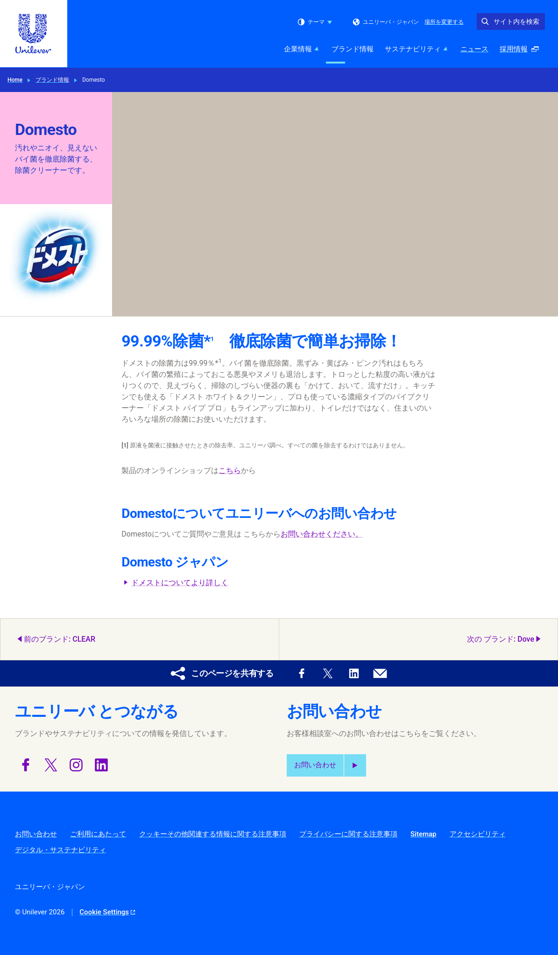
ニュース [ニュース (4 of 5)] (474, 49)
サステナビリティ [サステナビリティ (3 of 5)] (417, 49)
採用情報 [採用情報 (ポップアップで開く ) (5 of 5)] (522, 51)
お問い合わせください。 (322, 534)
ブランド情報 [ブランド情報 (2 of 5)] (353, 49)
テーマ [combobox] (315, 22)
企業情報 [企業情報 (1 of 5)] (302, 49)
